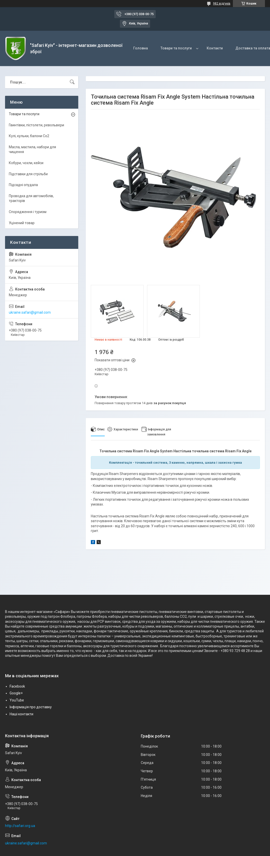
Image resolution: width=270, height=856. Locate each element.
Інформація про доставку (31, 707)
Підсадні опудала (23, 185)
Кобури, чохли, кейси (26, 163)
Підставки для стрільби (28, 174)
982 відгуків (221, 3)
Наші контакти (21, 714)
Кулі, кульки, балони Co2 (29, 136)
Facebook (17, 686)
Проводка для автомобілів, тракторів (31, 198)
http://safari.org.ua (20, 826)
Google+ (16, 693)
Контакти (215, 48)
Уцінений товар (22, 223)
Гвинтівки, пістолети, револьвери (36, 125)
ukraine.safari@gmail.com (30, 312)
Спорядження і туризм (27, 212)
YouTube (17, 700)
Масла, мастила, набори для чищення (32, 149)
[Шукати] (72, 82)
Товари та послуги (176, 48)
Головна (140, 48)
